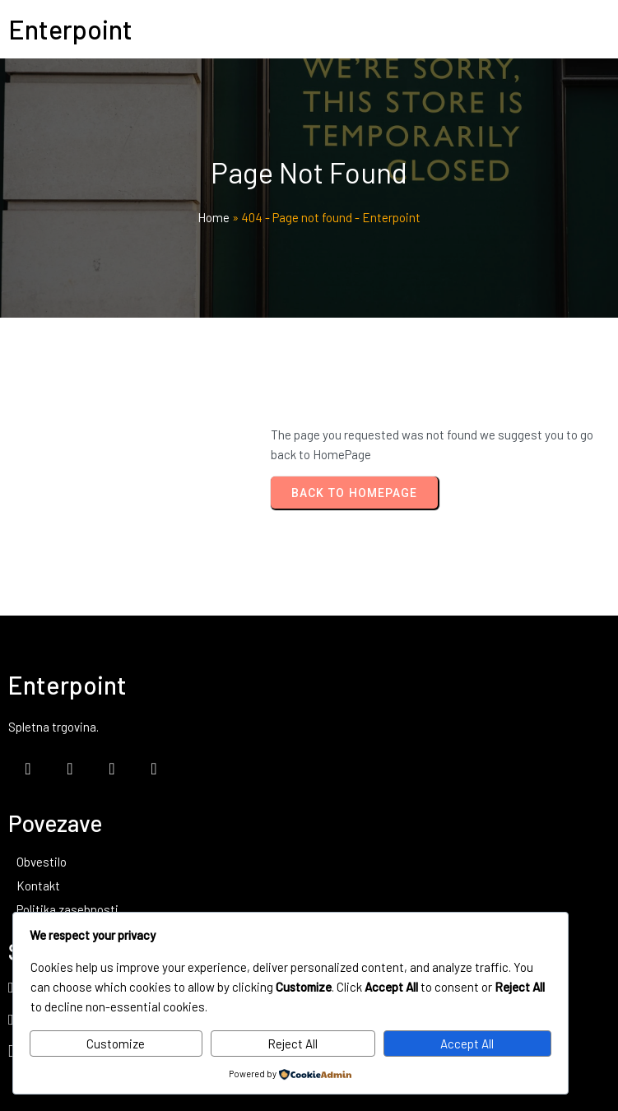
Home (213, 217)
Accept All (467, 1043)
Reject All (292, 1043)
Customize (115, 1043)
